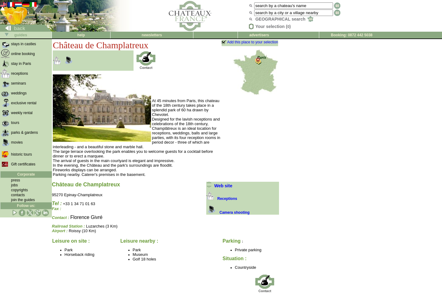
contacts (18, 195)
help (81, 35)
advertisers (259, 35)
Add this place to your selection (252, 42)
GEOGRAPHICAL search (284, 19)
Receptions (221, 199)
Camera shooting (228, 212)
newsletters (152, 35)
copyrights (19, 190)
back (12, 28)
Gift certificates (23, 164)
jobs (14, 185)
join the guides (23, 200)
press (15, 180)
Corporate (26, 174)
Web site (219, 185)
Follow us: (26, 206)
